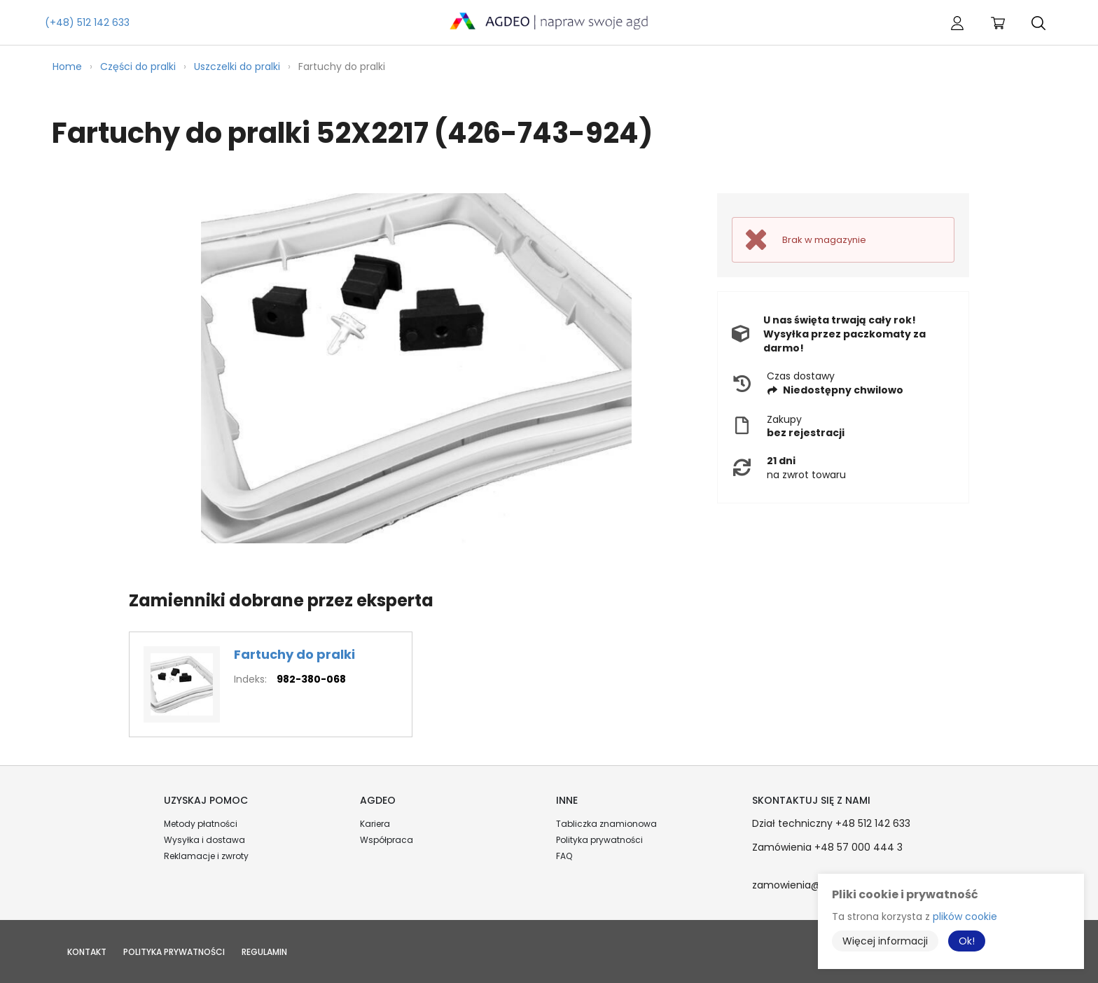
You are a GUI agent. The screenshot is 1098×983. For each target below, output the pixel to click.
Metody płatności (200, 824)
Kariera (375, 824)
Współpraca (386, 840)
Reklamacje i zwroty (206, 856)
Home (67, 67)
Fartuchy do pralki (294, 654)
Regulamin (264, 952)
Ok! (967, 941)
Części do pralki (138, 67)
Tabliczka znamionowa (606, 824)
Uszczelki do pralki (237, 67)
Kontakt (86, 952)
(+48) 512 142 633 (87, 22)
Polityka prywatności (599, 840)
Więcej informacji (885, 941)
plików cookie (965, 916)
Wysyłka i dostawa (204, 840)
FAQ (564, 856)
